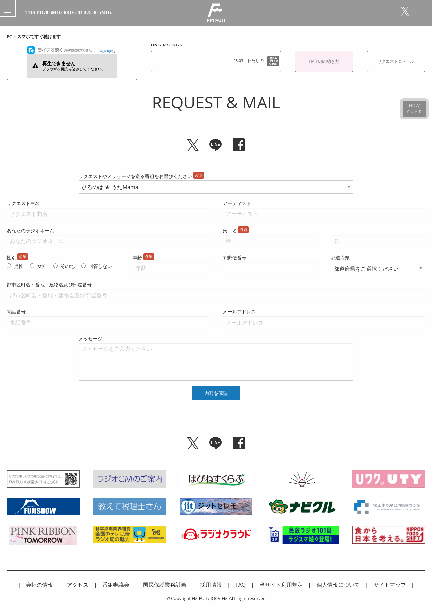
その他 (67, 266)
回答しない (100, 266)
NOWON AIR (414, 108)
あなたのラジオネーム (30, 230)
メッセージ (90, 338)
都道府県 (340, 257)
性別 (11, 257)
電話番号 (16, 311)
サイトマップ (390, 584)
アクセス (77, 584)
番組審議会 (115, 584)
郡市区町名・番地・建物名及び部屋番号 (49, 284)
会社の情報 (39, 584)
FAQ (240, 584)
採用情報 (211, 584)
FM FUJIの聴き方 (324, 61)
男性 (18, 266)
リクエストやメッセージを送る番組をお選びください (135, 176)
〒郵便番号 (234, 257)
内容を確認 (216, 393)
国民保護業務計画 (164, 584)
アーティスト (237, 203)
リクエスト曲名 (23, 203)
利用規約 (106, 50)
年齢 (137, 257)
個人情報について (338, 584)
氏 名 (230, 230)
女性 (42, 266)
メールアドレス (239, 311)
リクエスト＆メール (396, 61)
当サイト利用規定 (281, 584)
